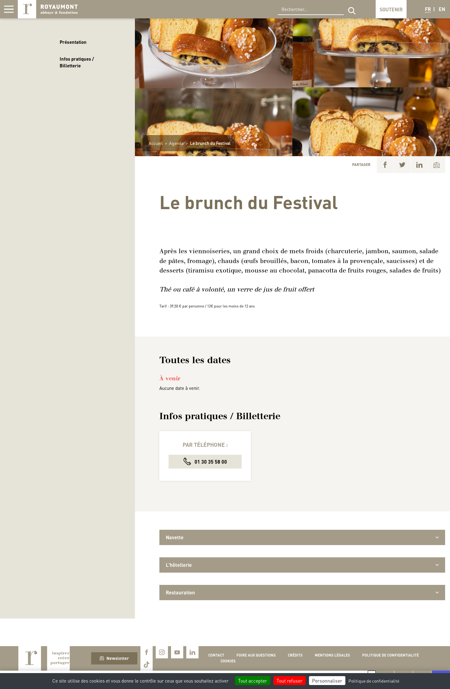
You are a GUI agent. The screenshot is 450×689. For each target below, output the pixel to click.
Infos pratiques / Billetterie (77, 62)
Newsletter (114, 658)
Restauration (302, 592)
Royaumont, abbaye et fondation (48, 9)
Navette (302, 537)
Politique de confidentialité (390, 655)
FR (428, 9)
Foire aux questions (256, 655)
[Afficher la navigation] (9, 9)
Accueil (156, 143)
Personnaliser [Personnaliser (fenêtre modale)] (327, 680)
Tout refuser (290, 680)
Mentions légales (332, 655)
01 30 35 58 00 (205, 461)
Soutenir (391, 9)
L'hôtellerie (302, 565)
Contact (216, 655)
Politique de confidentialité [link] (373, 680)
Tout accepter (252, 680)
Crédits (295, 655)
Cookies (228, 661)
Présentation (73, 42)
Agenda (176, 143)
